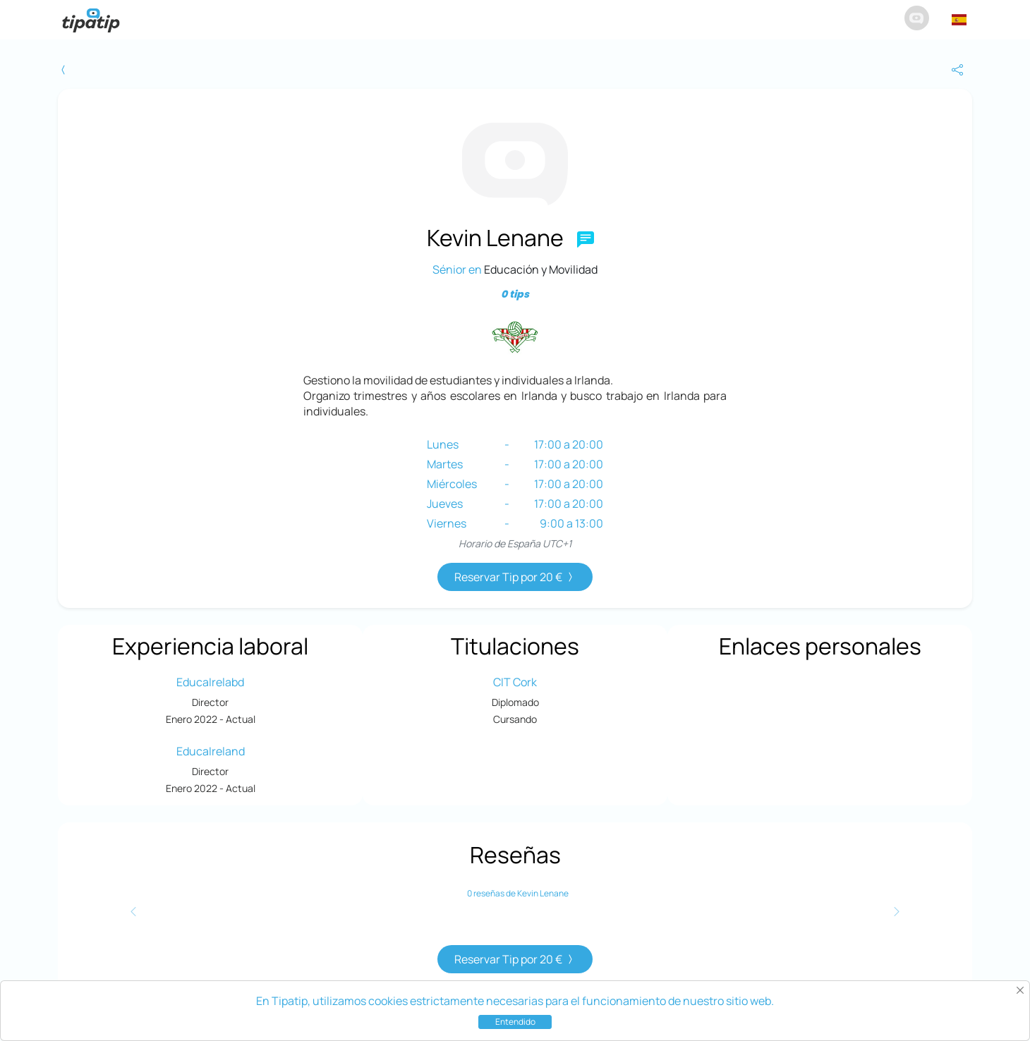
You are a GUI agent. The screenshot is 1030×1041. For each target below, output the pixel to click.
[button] (959, 20)
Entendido (515, 1022)
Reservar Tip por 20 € (515, 577)
